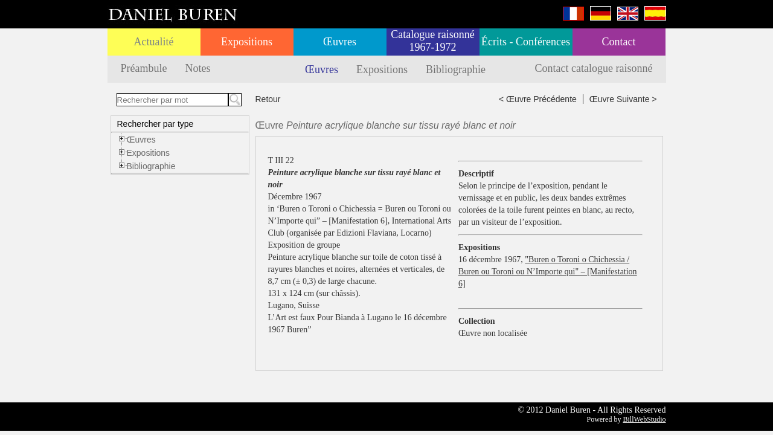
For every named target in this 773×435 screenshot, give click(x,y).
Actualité (154, 42)
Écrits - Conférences (525, 42)
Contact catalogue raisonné (594, 68)
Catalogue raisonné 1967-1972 (432, 40)
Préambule (144, 68)
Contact (619, 42)
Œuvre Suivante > (623, 99)
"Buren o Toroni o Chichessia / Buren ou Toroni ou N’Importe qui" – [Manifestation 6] (547, 271)
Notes (197, 68)
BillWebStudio (644, 419)
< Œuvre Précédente (538, 99)
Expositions (246, 42)
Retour (268, 99)
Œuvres (339, 42)
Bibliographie (456, 69)
